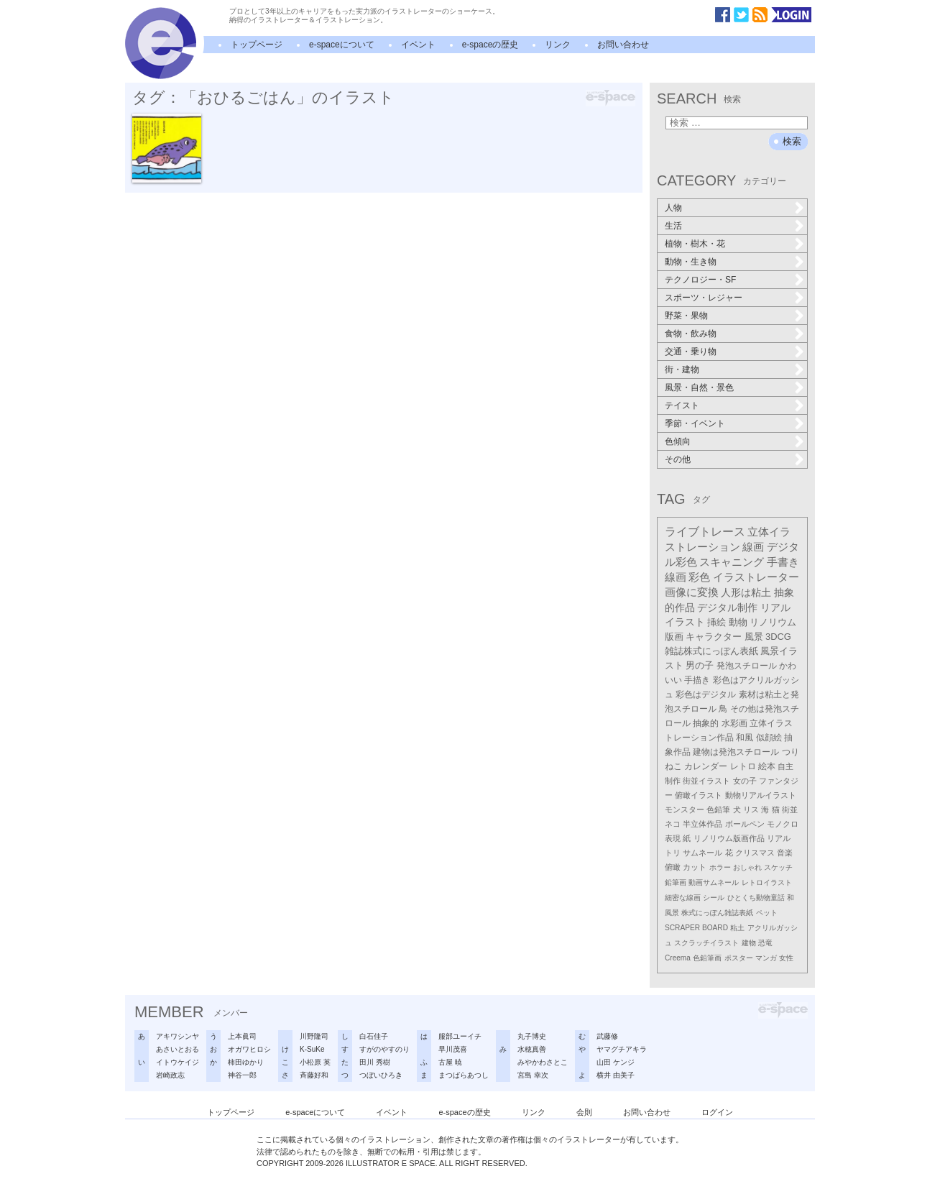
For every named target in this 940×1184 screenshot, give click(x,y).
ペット (767, 913)
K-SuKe (312, 1049)
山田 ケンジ (615, 1062)
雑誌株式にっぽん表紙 (711, 651)
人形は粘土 (746, 592)
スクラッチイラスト (706, 943)
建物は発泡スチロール (736, 752)
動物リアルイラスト (760, 795)
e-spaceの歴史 (490, 45)
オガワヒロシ (249, 1049)
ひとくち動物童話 (756, 897)
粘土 (737, 928)
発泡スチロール (746, 666)
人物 (673, 208)
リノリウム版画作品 (729, 838)
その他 (678, 459)
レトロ (743, 766)
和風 (744, 738)
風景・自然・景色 (699, 387)
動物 (738, 622)
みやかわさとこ (542, 1062)
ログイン (717, 1112)
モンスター (684, 809)
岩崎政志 (170, 1075)
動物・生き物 (690, 262)
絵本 (766, 766)
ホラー (720, 867)
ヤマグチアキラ (621, 1049)
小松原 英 (315, 1062)
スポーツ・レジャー (703, 298)
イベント (418, 45)
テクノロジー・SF (700, 280)
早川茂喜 (452, 1049)
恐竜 (765, 943)
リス (751, 809)
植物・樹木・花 (695, 244)
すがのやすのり (384, 1049)
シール (713, 897)
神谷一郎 (242, 1075)
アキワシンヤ (177, 1036)
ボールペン (745, 824)
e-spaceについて (341, 45)
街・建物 (682, 369)
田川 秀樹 (374, 1062)
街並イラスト (706, 780)
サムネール (702, 852)
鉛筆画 (675, 882)
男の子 (700, 666)
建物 (749, 943)
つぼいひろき (380, 1075)
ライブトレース (705, 532)
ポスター (738, 958)
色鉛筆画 (707, 958)
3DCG (778, 636)
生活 (673, 226)
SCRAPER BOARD (696, 928)
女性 (786, 958)
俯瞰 (673, 867)
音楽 (785, 852)
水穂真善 (531, 1049)
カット (694, 867)
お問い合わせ (623, 45)
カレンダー (705, 766)
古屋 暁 (450, 1062)
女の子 (745, 780)
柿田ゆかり (246, 1062)
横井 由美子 (615, 1075)
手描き (697, 680)
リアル (779, 838)
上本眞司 (242, 1036)
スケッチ (778, 867)
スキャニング (731, 562)
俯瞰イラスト (698, 795)
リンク (558, 45)
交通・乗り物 (690, 352)
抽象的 (706, 723)
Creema (678, 958)
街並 (790, 809)
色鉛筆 (718, 809)
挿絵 (716, 622)
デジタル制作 (727, 607)
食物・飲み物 (690, 334)
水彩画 (734, 723)
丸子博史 (531, 1036)
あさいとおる (177, 1049)
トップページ (256, 45)
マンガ (766, 958)
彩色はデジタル (706, 694)
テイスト (682, 405)
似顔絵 (769, 738)
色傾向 (678, 441)
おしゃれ (747, 867)
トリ (673, 852)
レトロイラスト (767, 882)
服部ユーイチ (459, 1036)
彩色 (699, 577)
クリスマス (755, 852)
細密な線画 (683, 897)
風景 (754, 636)
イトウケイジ (177, 1062)
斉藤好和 (314, 1075)
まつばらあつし (463, 1075)
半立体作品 (702, 824)
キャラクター (714, 636)
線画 (753, 547)
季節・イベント (695, 423)
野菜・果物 (686, 316)
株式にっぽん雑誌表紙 (717, 913)
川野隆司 (314, 1036)
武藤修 (607, 1036)
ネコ (673, 824)
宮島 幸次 (532, 1075)
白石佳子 (373, 1036)
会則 (584, 1112)
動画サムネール (713, 882)
